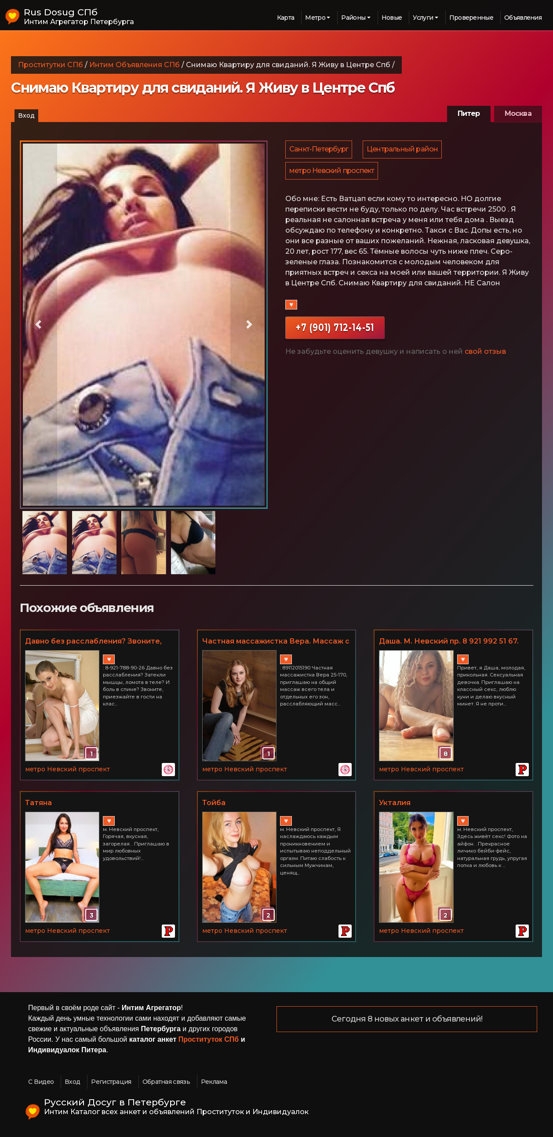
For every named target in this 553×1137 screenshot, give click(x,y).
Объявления (523, 18)
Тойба (214, 803)
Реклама (214, 1082)
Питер (469, 113)
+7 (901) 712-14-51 (335, 330)
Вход (26, 115)
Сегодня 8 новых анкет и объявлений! (407, 1019)
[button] (38, 324)
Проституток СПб (208, 1039)
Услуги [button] (423, 18)
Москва (518, 113)
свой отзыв (485, 354)
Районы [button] (353, 18)
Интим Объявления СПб (134, 65)
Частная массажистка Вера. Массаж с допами (275, 642)
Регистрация (111, 1082)
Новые (392, 18)
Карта (286, 18)
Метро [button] (315, 18)
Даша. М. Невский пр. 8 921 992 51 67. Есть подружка (449, 642)
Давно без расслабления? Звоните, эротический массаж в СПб (93, 642)
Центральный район (403, 150)
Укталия (395, 803)
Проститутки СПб (50, 65)
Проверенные (471, 18)
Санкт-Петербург (319, 150)
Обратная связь (166, 1082)
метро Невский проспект (332, 173)
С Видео (41, 1082)
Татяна (38, 803)
